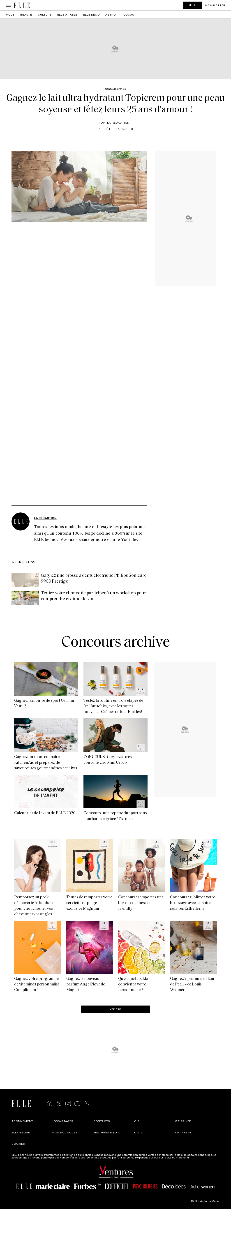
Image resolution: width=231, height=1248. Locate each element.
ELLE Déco (91, 14)
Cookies (18, 1144)
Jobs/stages (62, 1121)
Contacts (101, 1121)
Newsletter (215, 5)
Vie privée (183, 1121)
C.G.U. (139, 1121)
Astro (110, 14)
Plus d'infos (197, 1157)
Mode (10, 14)
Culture (44, 14)
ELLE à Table (67, 14)
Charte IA (183, 1132)
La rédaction (118, 122)
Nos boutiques (65, 1132)
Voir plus (116, 1008)
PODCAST (129, 14)
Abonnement (22, 1121)
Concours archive (115, 643)
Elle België (21, 1132)
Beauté (26, 14)
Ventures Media (106, 1132)
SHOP (193, 4)
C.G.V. (138, 1132)
